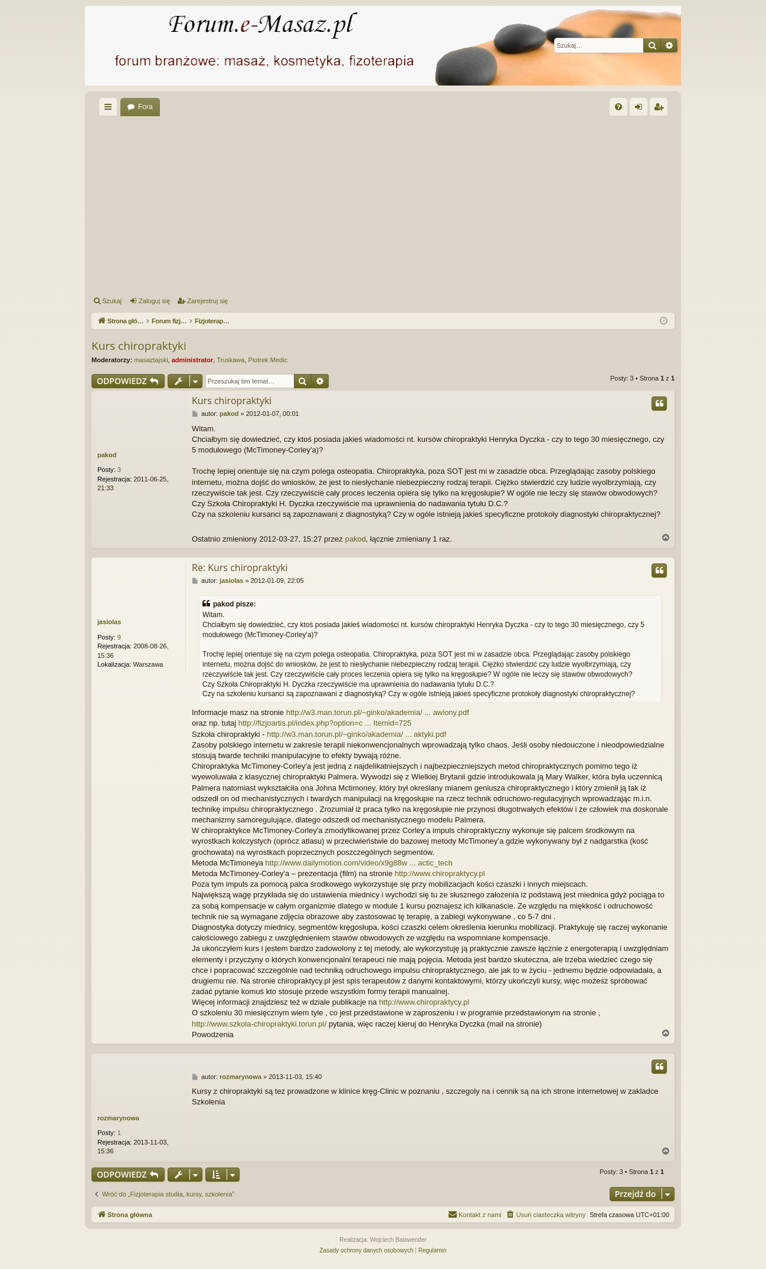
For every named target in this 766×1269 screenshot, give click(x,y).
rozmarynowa (118, 1118)
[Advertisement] (383, 204)
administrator (192, 359)
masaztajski (151, 359)
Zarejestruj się (207, 300)
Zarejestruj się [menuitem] (660, 109)
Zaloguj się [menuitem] (641, 109)
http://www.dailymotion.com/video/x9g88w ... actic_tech (359, 862)
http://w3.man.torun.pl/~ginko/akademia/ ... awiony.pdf (377, 712)
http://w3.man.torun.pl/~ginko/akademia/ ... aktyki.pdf (356, 734)
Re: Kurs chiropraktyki (240, 567)
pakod (106, 454)
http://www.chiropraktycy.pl (440, 873)
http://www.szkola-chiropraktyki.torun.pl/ (259, 1023)
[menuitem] (618, 107)
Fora (145, 107)
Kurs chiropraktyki (138, 345)
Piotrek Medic (268, 359)
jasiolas (109, 621)
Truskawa (230, 359)
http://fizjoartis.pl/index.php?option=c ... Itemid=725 (324, 723)
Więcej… (110, 109)
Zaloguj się (154, 300)
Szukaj (112, 300)
